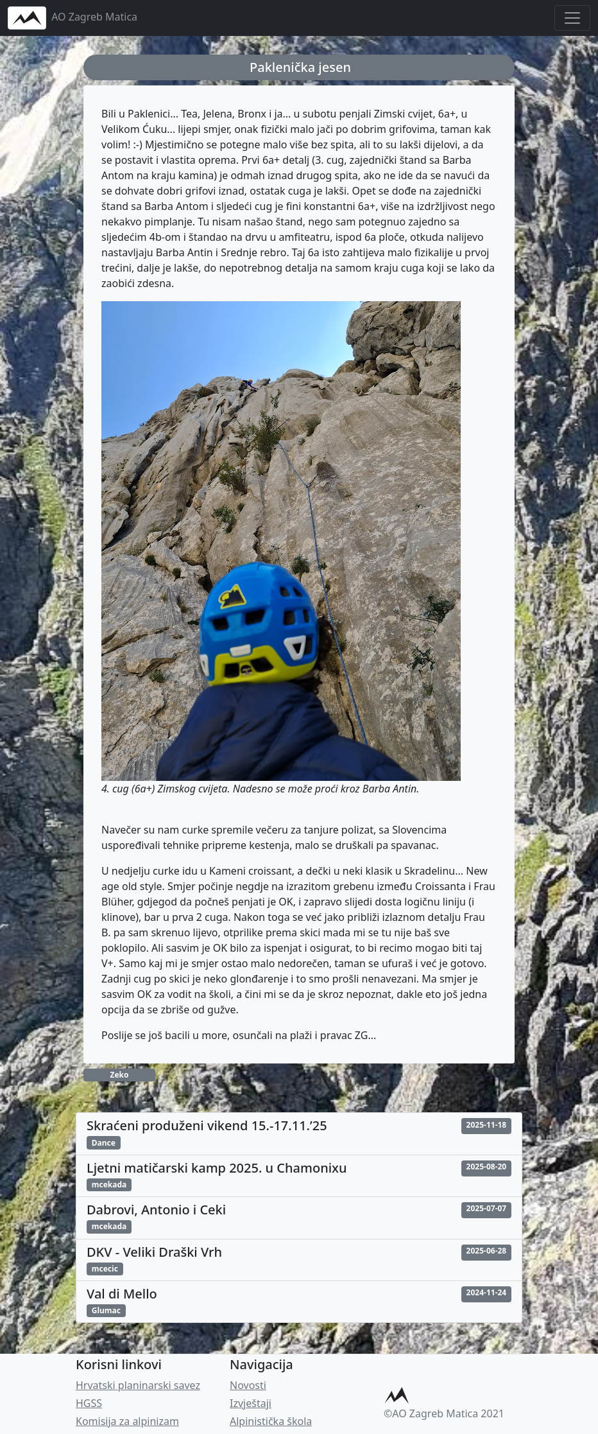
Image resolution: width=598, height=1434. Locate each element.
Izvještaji (250, 1403)
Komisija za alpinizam (127, 1421)
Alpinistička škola (271, 1421)
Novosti (248, 1385)
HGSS (89, 1403)
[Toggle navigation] (572, 18)
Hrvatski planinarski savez (138, 1385)
